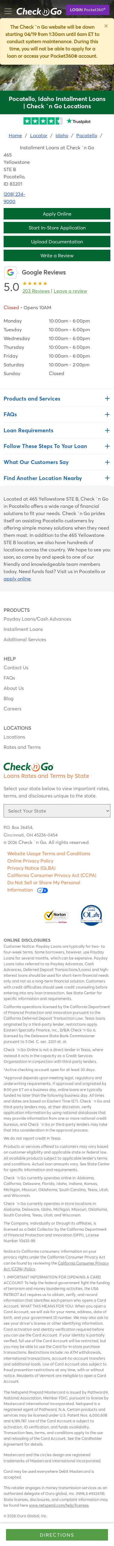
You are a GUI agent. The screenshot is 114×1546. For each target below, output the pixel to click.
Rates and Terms (22, 747)
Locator (38, 135)
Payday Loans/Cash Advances (37, 619)
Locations (14, 737)
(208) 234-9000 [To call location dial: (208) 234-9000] (14, 197)
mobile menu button (36, 11)
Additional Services (25, 639)
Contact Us (16, 667)
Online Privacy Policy (30, 861)
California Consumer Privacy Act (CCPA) (51, 875)
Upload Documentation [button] (57, 242)
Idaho (61, 135)
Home (15, 135)
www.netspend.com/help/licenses (59, 1505)
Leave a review (70, 291)
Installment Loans (23, 629)
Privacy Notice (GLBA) (31, 868)
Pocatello (86, 135)
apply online (17, 579)
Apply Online (57, 214)
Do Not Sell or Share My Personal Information (43, 886)
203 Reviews (36, 291)
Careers (12, 709)
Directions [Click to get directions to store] (57, 1535)
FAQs (9, 678)
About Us (14, 688)
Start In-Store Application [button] (57, 228)
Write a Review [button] (57, 255)
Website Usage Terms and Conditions (48, 853)
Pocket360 (88, 9)
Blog (9, 698)
